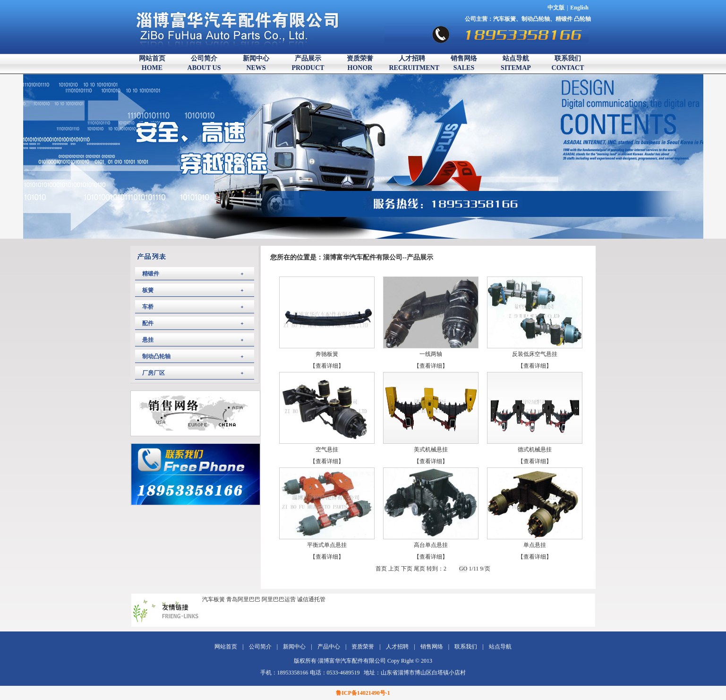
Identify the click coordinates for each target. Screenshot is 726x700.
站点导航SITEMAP (516, 63)
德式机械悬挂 (535, 449)
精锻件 (564, 19)
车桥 (148, 306)
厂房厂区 (153, 373)
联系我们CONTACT (568, 63)
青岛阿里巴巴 (243, 599)
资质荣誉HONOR (360, 63)
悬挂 (148, 340)
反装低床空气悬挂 (534, 354)
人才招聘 (397, 646)
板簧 (148, 290)
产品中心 (328, 646)
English (579, 7)
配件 (148, 323)
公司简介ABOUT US (204, 63)
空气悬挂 (327, 449)
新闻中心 (294, 646)
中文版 (555, 7)
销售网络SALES (464, 63)
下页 (406, 568)
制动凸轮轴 (535, 19)
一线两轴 (430, 354)
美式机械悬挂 (431, 449)
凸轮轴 (582, 19)
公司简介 (260, 646)
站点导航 (500, 646)
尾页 (419, 568)
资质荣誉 (362, 646)
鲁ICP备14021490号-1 (363, 693)
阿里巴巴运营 (279, 599)
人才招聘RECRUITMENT (412, 63)
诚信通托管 (311, 599)
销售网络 (431, 646)
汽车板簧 (504, 19)
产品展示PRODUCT (307, 63)
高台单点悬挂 (431, 545)
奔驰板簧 (327, 354)
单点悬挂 (534, 545)
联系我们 (465, 646)
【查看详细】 (327, 366)
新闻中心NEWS (256, 63)
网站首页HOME (152, 63)
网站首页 (225, 646)
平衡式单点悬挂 (327, 545)
